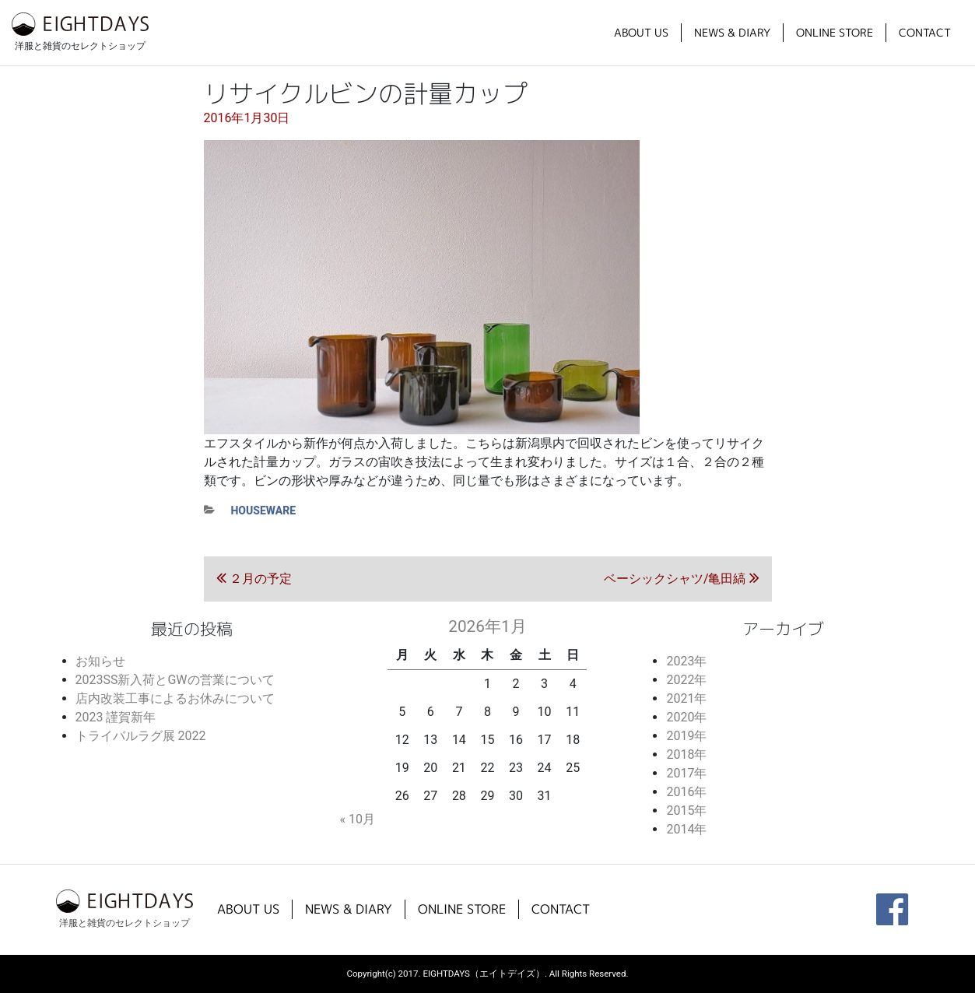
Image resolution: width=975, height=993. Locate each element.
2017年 (686, 773)
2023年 (686, 661)
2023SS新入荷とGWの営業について (175, 679)
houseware (263, 510)
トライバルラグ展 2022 (140, 735)
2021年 (686, 698)
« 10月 (356, 819)
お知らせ (100, 661)
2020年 (686, 717)
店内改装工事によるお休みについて (175, 698)
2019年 (686, 735)
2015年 (686, 810)
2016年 (686, 791)
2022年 (686, 679)
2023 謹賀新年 (115, 717)
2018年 (686, 754)
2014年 (686, 829)
